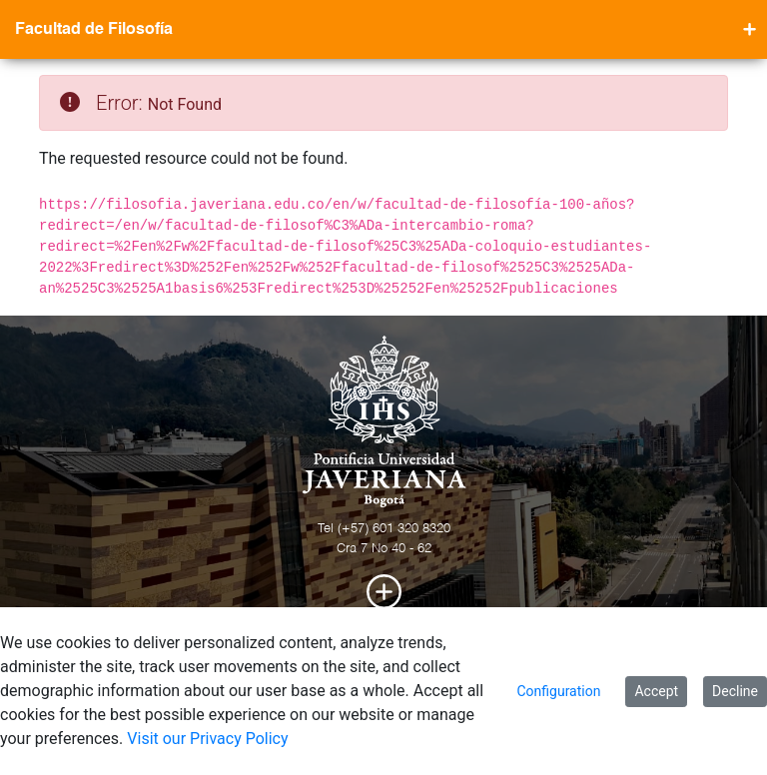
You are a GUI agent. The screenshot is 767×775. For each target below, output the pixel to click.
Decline (735, 691)
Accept (656, 691)
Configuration (558, 691)
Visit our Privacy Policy (207, 738)
